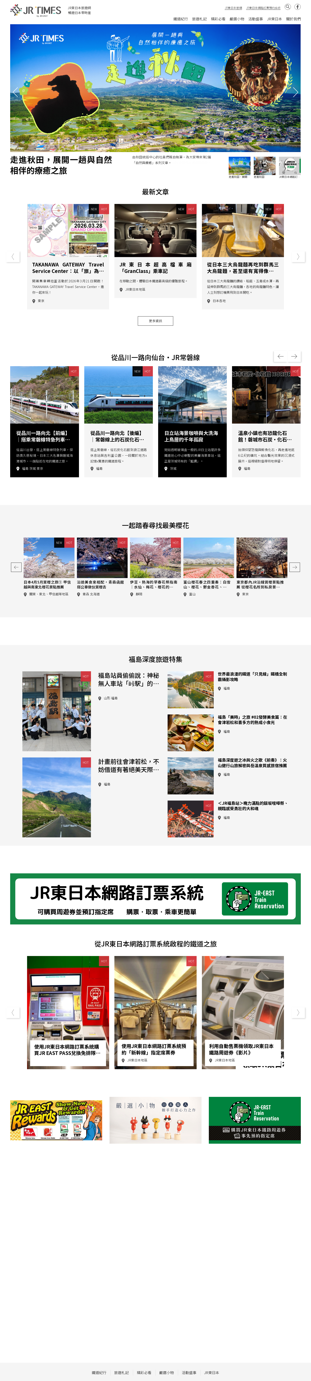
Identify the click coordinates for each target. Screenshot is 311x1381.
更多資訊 (155, 340)
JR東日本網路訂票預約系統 (263, 8)
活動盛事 (255, 18)
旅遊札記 (199, 18)
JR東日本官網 (233, 8)
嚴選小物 (237, 18)
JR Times (35, 10)
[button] (296, 92)
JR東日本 (274, 18)
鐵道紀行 (180, 18)
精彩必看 (218, 18)
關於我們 (293, 18)
